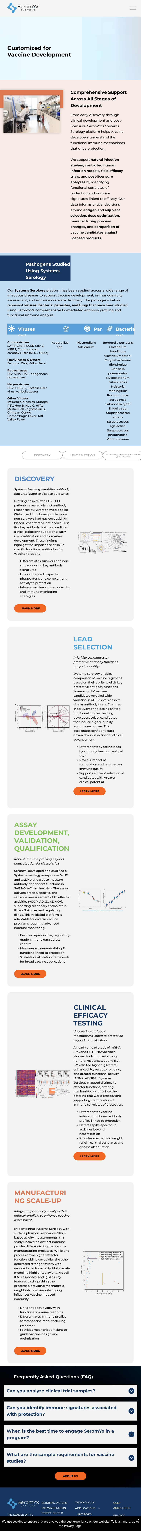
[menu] (133, 8)
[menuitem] (93, 1502)
